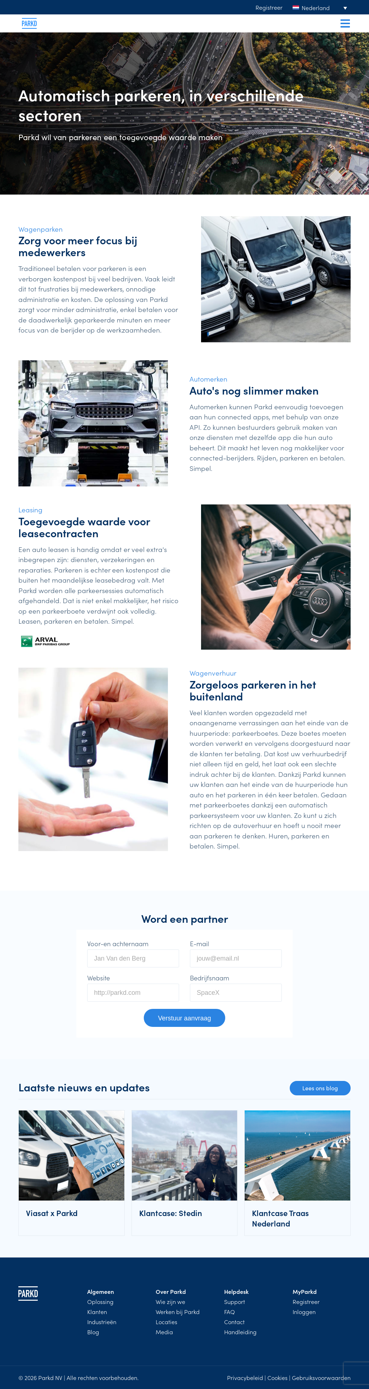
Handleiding (240, 1332)
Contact (234, 1322)
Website (98, 978)
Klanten (97, 1311)
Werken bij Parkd (178, 1311)
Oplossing (100, 1301)
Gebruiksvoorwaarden (321, 1377)
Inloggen (304, 1311)
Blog (93, 1332)
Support (234, 1301)
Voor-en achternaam (117, 943)
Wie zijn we (170, 1301)
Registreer (269, 7)
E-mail (199, 943)
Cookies (277, 1377)
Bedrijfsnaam (209, 978)
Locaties (166, 1322)
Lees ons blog (320, 1088)
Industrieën (101, 1322)
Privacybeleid (245, 1377)
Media (164, 1332)
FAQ (229, 1311)
